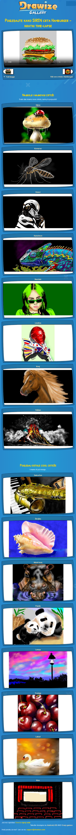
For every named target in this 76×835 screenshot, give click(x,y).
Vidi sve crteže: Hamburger (61, 77)
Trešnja (38, 693)
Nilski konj (38, 562)
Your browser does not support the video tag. (38, 49)
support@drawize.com (35, 830)
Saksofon (38, 475)
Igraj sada (26, 823)
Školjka (38, 519)
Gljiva (38, 105)
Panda (38, 606)
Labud (38, 737)
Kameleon (38, 236)
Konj (38, 366)
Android (50, 825)
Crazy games (67, 825)
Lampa (38, 650)
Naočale (38, 279)
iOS (55, 825)
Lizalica (38, 323)
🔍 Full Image (9, 77)
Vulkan (38, 410)
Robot (38, 192)
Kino (38, 780)
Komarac (38, 149)
